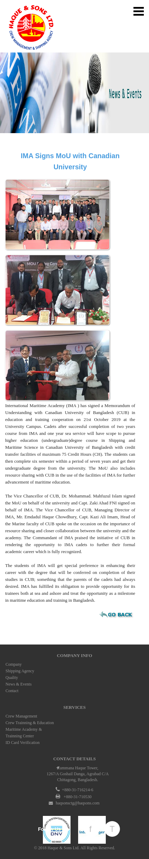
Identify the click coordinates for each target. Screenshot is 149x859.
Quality (12, 677)
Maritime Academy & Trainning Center (24, 732)
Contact (12, 690)
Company (14, 664)
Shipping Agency (20, 670)
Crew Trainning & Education (30, 722)
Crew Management (21, 716)
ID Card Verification (22, 742)
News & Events (18, 684)
